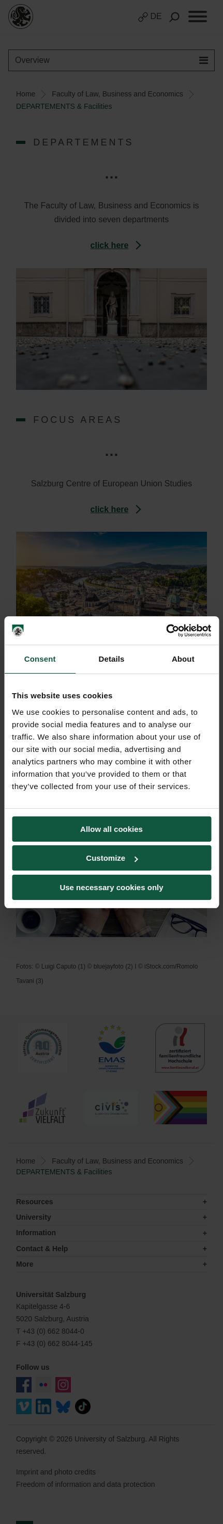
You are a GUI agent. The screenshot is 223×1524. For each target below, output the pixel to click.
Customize (112, 858)
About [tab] (183, 658)
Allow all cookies (111, 829)
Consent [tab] (40, 658)
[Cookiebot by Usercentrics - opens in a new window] (166, 630)
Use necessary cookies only (111, 887)
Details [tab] (112, 658)
